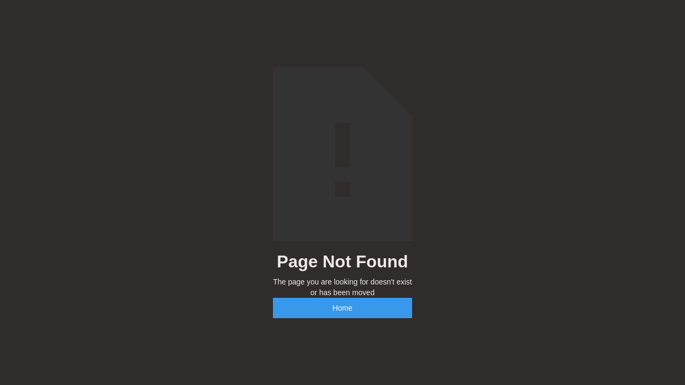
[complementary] (607, 326)
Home (342, 308)
